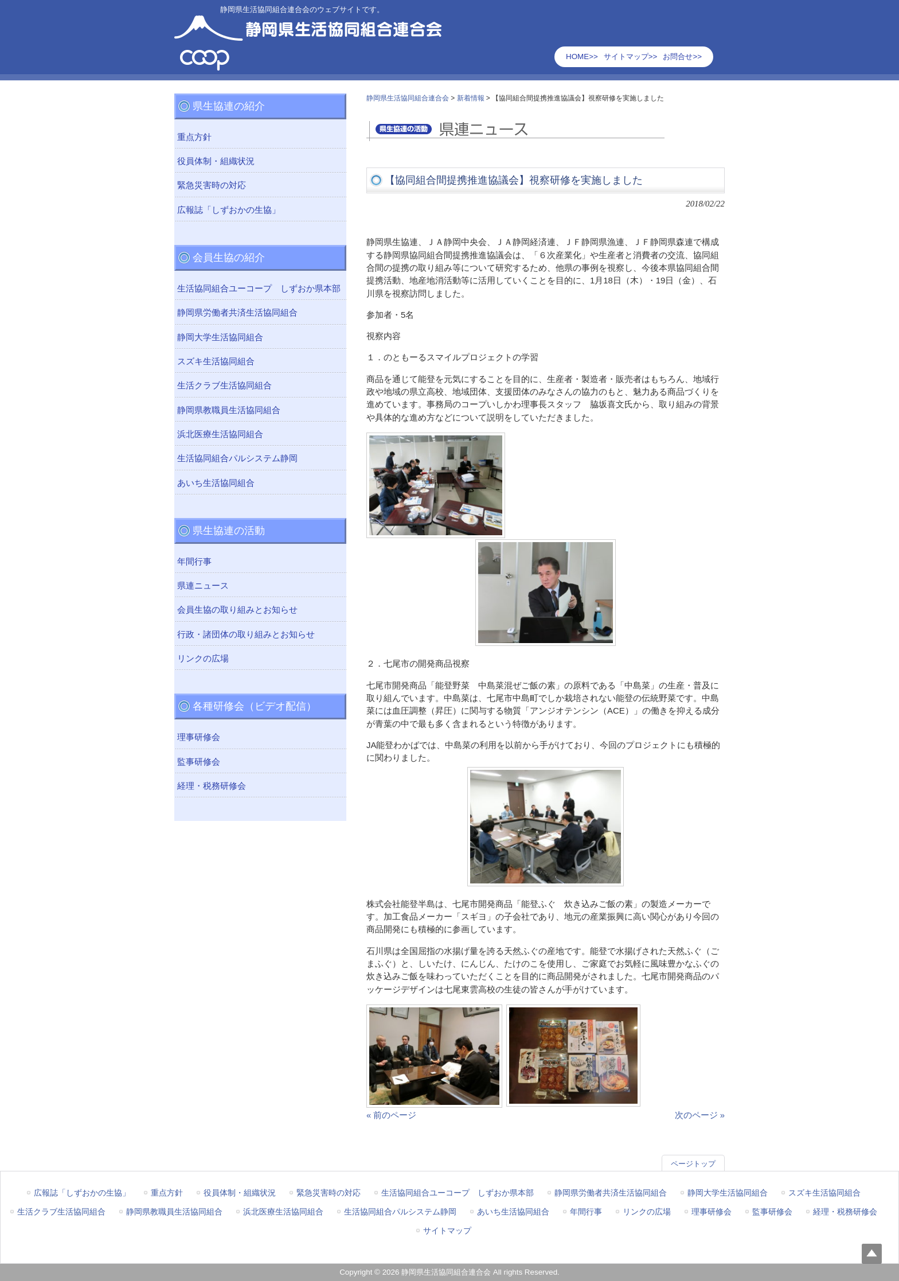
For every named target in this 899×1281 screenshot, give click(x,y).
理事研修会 (198, 737)
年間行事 (194, 561)
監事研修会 (198, 761)
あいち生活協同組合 (216, 483)
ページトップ (693, 1163)
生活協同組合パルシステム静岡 (237, 458)
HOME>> (582, 56)
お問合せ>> (682, 56)
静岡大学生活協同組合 (220, 337)
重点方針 (194, 137)
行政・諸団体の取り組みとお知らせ (246, 634)
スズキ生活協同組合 (216, 361)
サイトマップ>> (631, 56)
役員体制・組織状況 (216, 161)
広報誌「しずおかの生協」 (228, 210)
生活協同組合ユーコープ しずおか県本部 (259, 288)
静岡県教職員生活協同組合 (228, 410)
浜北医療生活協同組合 (220, 434)
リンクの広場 (203, 658)
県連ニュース (203, 585)
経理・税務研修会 (211, 786)
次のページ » (700, 1115)
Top (872, 1254)
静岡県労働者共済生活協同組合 (237, 312)
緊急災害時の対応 (211, 185)
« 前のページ (391, 1115)
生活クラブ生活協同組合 (224, 385)
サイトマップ (447, 1230)
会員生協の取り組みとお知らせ (237, 609)
